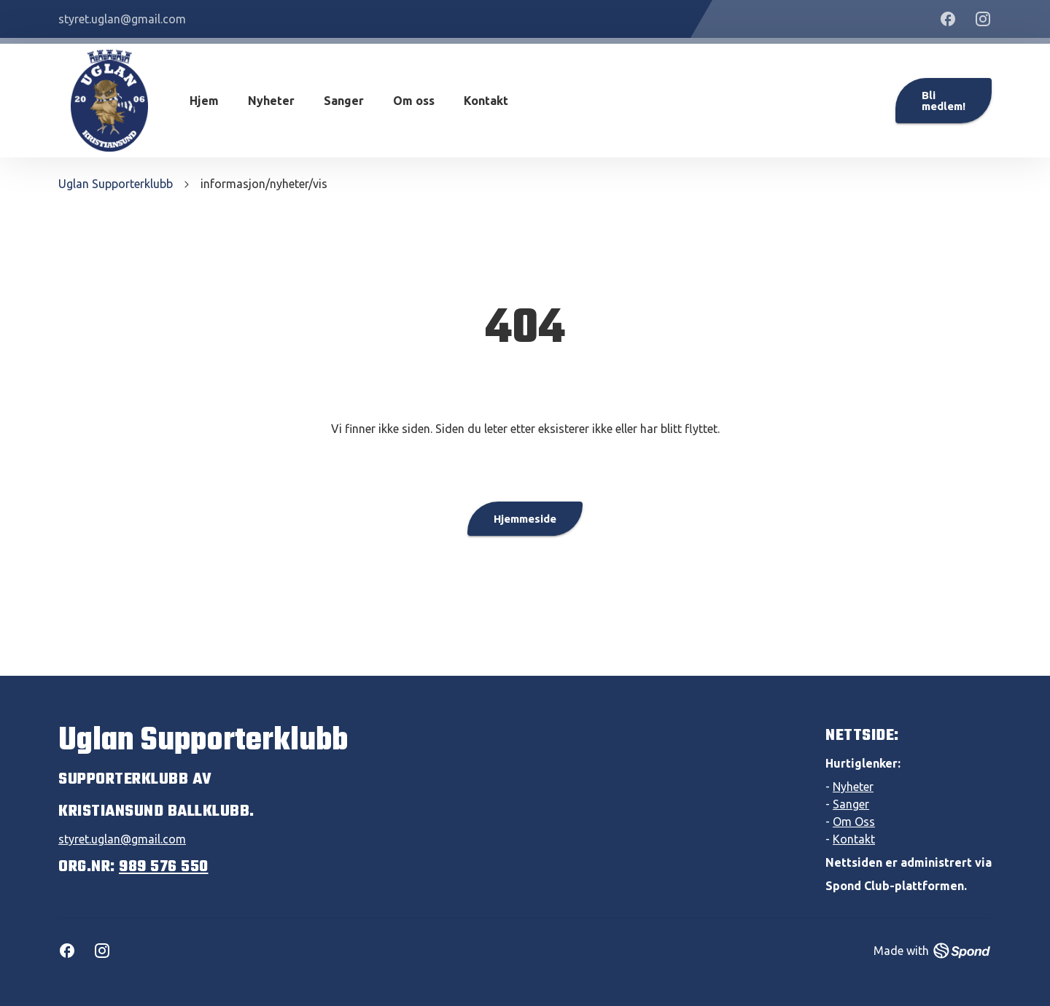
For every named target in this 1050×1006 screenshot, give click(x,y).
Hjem (204, 100)
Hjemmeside (525, 519)
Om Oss (854, 821)
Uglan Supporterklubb (115, 183)
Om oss (414, 100)
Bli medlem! (943, 100)
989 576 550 (164, 866)
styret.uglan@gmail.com (122, 839)
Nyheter (271, 100)
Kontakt (486, 100)
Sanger (344, 100)
